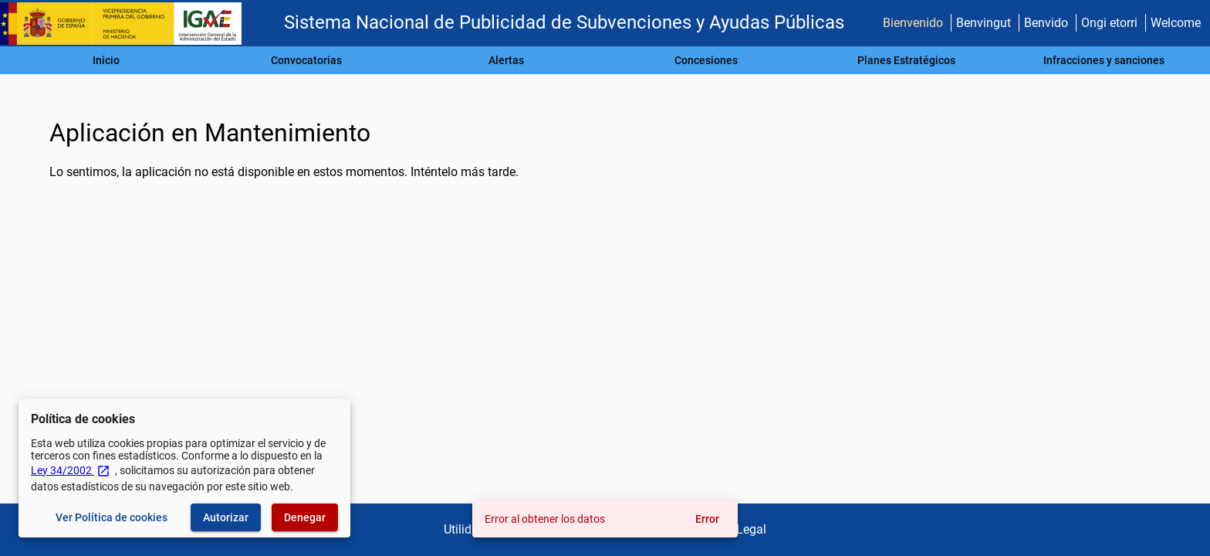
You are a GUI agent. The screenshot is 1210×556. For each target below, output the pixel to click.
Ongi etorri (1109, 22)
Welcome (1176, 22)
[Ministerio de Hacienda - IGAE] (127, 23)
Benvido (1046, 22)
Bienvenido (913, 22)
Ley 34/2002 (70, 470)
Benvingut (983, 22)
